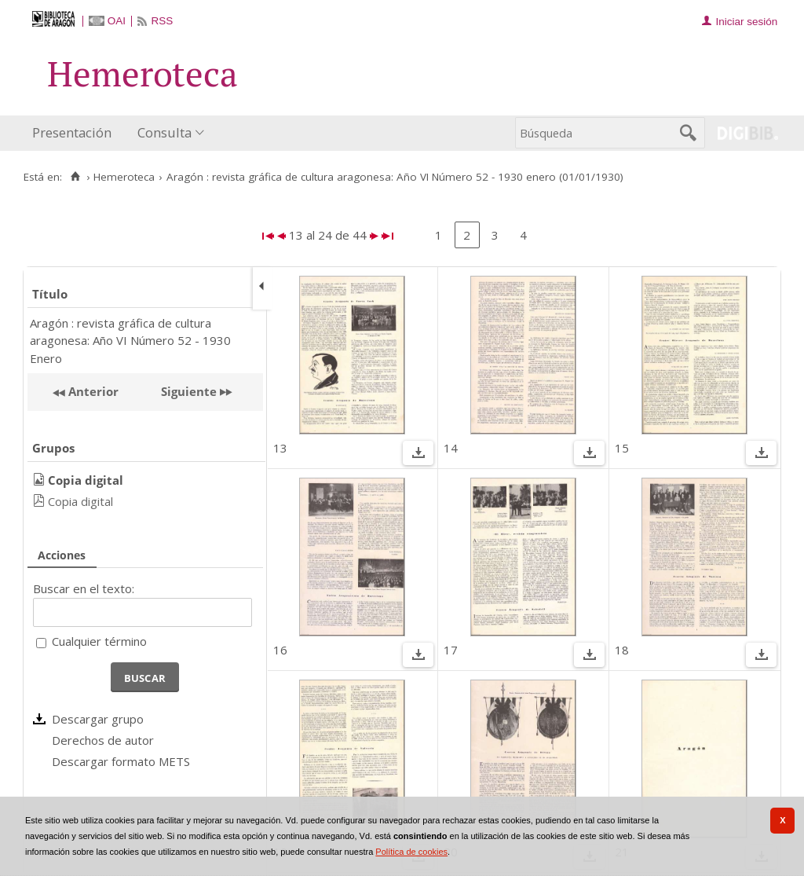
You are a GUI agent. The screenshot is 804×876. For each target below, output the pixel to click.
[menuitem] (75, 133)
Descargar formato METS (121, 761)
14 (451, 448)
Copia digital (80, 501)
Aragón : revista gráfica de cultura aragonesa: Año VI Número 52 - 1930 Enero (130, 340)
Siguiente (189, 391)
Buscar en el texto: (83, 588)
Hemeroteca (124, 177)
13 (280, 448)
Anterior (92, 391)
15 (622, 448)
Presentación (71, 132)
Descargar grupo (98, 719)
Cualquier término (99, 641)
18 (622, 650)
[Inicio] (75, 176)
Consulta (164, 132)
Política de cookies (411, 851)
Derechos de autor (103, 740)
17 (451, 650)
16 (280, 650)
